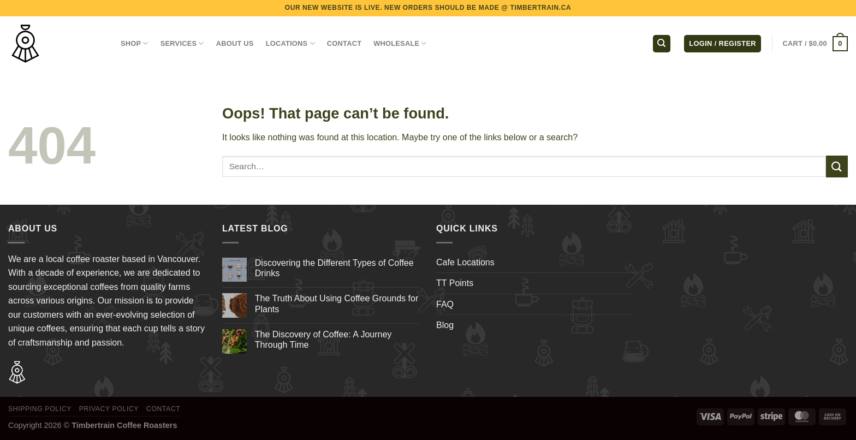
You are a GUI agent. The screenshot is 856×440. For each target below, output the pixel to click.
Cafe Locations (465, 262)
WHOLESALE (400, 43)
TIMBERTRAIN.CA (541, 7)
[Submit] (837, 166)
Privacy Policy (109, 409)
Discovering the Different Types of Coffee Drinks (334, 268)
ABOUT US (235, 43)
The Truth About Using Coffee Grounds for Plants (336, 303)
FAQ (445, 304)
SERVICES (182, 43)
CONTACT (344, 43)
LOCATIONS (290, 43)
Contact (163, 409)
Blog (445, 325)
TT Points (454, 283)
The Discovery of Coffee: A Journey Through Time (323, 339)
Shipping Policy (40, 409)
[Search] (661, 44)
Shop (134, 43)
